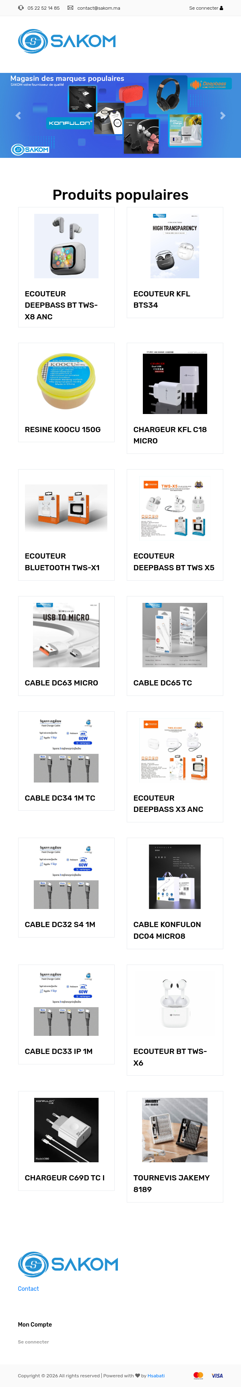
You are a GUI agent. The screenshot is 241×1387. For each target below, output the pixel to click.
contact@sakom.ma (98, 8)
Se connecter (206, 8)
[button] (18, 115)
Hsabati (156, 1376)
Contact (28, 1289)
